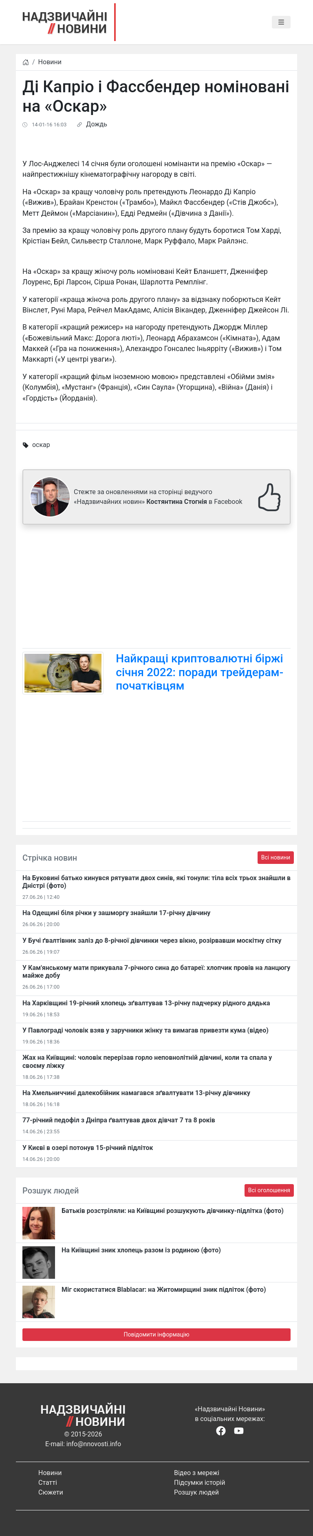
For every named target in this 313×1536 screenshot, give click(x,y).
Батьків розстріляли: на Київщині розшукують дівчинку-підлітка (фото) (173, 1211)
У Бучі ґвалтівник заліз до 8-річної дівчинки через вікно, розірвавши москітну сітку (151, 940)
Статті (47, 1482)
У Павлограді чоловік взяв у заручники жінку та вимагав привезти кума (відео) (145, 1030)
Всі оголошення (269, 1190)
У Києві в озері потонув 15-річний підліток (87, 1148)
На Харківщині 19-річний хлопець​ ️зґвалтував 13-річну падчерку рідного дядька (146, 1003)
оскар (41, 445)
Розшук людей (196, 1492)
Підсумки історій (199, 1482)
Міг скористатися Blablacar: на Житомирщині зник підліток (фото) (164, 1289)
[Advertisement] (156, 588)
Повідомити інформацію (156, 1334)
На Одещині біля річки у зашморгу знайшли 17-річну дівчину (116, 913)
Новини (50, 62)
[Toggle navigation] (281, 22)
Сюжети (50, 1492)
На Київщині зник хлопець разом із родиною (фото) (141, 1250)
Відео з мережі (196, 1473)
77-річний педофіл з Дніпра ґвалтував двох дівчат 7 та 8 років (118, 1120)
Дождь (96, 124)
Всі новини (275, 857)
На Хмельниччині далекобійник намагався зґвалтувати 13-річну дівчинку (136, 1093)
